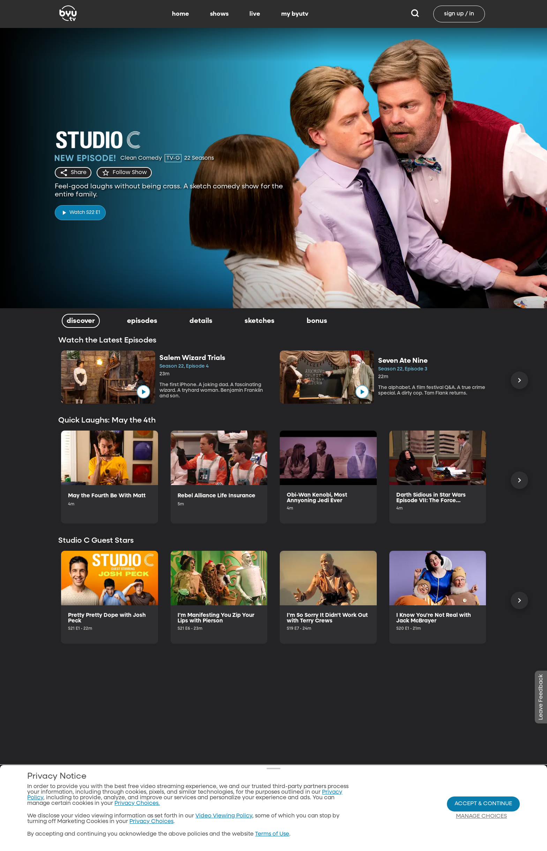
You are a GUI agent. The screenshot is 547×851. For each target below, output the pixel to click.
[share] (73, 172)
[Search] (415, 14)
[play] (80, 212)
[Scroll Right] (519, 380)
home (180, 14)
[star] (124, 172)
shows (219, 14)
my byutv (294, 14)
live (254, 14)
